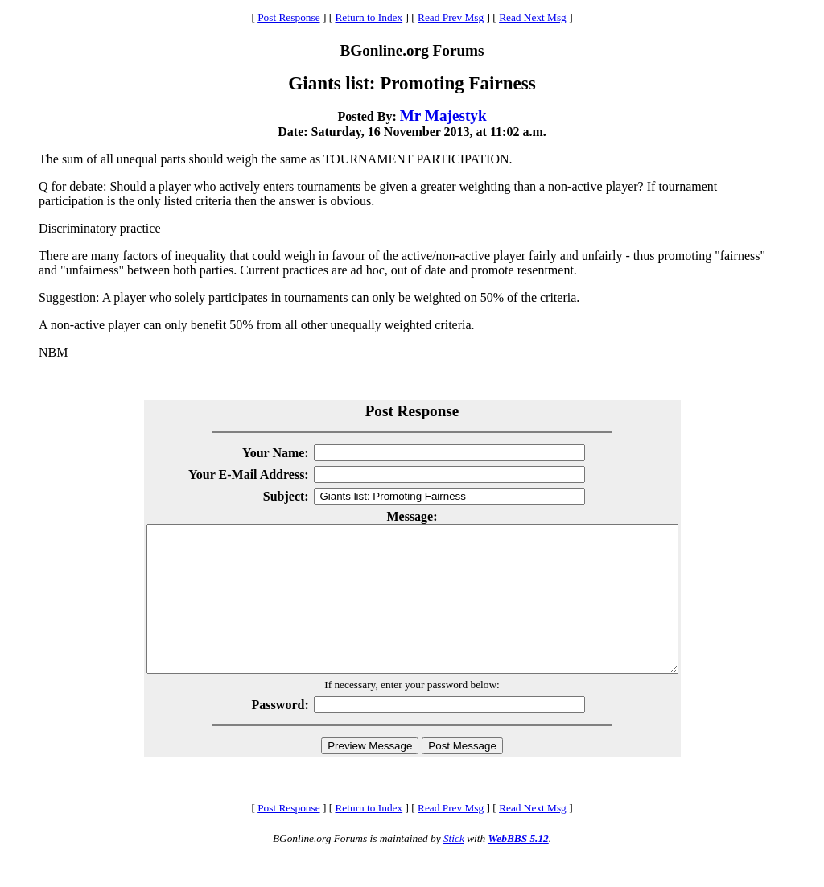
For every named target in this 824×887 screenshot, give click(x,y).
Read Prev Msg (451, 17)
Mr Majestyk (443, 115)
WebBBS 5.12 (518, 867)
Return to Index (368, 17)
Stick (453, 867)
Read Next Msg (532, 17)
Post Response (288, 17)
